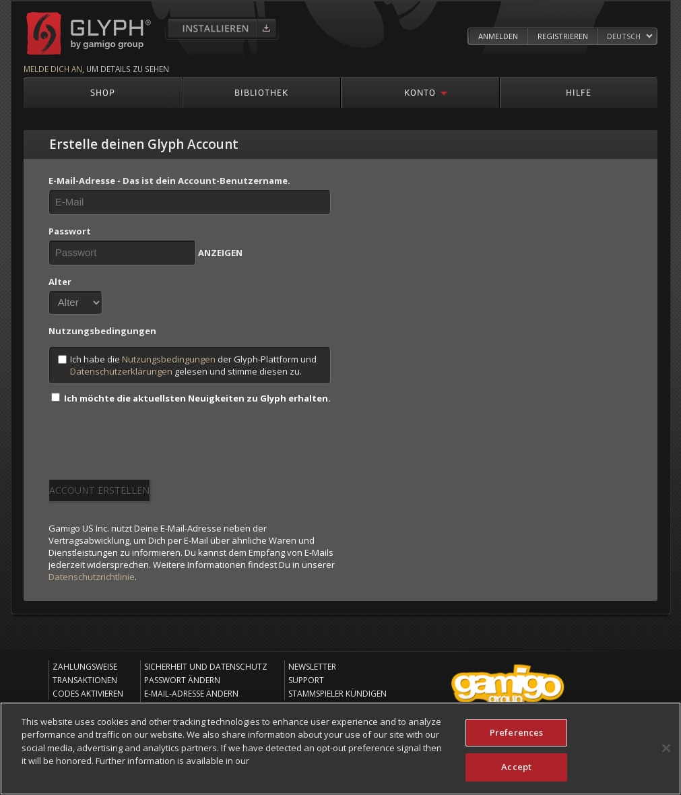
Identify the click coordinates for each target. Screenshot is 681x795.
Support (306, 680)
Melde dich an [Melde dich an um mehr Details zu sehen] (53, 68)
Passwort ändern (182, 680)
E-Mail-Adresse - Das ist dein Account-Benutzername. (169, 180)
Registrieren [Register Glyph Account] (563, 36)
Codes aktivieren (88, 693)
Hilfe (578, 92)
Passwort (69, 231)
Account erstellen (99, 490)
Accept (516, 769)
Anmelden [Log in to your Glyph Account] (498, 36)
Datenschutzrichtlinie (91, 577)
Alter (59, 282)
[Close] (666, 750)
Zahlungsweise (85, 666)
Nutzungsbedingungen (169, 359)
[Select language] (629, 36)
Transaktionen (85, 680)
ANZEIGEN (220, 253)
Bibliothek (261, 92)
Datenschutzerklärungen (121, 371)
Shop (102, 92)
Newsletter (312, 666)
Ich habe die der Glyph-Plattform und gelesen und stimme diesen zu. (187, 365)
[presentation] (150, 446)
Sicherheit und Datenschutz (205, 666)
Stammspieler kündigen (337, 693)
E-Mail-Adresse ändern (191, 693)
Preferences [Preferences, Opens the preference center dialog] (516, 734)
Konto (420, 92)
